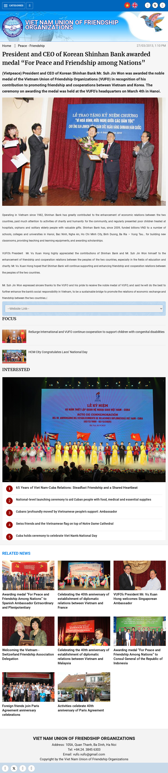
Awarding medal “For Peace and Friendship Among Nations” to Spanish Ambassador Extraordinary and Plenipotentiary (27, 601)
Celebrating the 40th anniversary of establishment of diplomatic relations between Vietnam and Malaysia (83, 656)
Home (6, 46)
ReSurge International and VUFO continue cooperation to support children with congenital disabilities (96, 332)
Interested (16, 369)
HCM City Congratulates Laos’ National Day (58, 352)
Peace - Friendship (31, 46)
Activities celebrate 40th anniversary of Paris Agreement (81, 708)
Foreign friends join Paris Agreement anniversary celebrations (20, 710)
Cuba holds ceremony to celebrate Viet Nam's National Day (56, 535)
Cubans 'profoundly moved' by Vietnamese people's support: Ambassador (66, 511)
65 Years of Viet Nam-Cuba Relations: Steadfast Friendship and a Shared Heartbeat (77, 488)
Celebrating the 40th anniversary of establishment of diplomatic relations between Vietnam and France (83, 601)
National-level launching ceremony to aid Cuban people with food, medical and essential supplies (83, 499)
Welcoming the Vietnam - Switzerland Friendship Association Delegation (28, 654)
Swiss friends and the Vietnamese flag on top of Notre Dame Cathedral (65, 523)
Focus (9, 318)
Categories (13, 5)
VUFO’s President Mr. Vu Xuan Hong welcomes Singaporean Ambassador (135, 598)
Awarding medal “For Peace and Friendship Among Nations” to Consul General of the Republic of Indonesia (138, 656)
